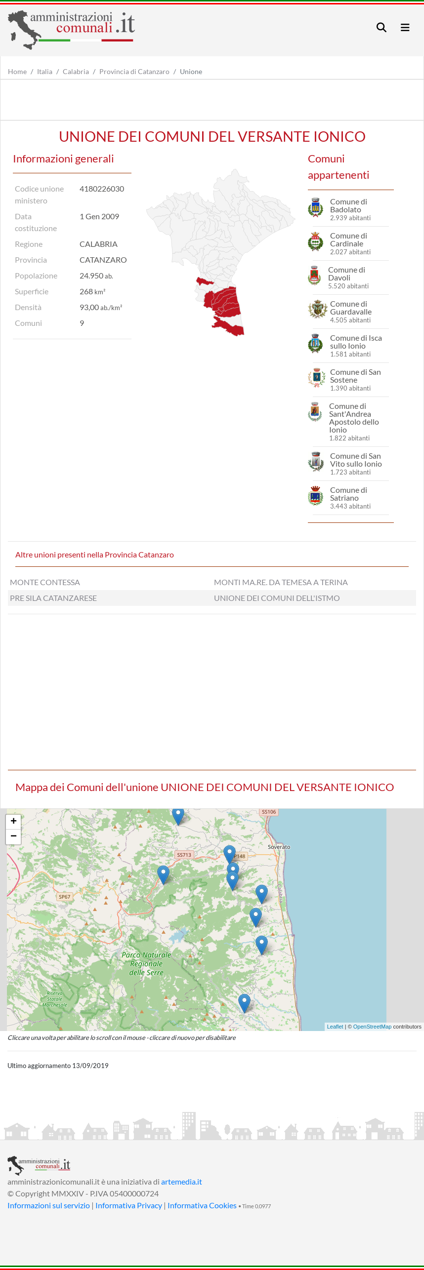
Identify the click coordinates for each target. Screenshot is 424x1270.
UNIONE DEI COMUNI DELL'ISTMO (277, 597)
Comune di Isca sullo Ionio (356, 341)
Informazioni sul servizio (48, 1205)
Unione (191, 71)
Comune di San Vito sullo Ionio (356, 459)
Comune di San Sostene (355, 375)
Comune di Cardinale (348, 239)
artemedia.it (181, 1181)
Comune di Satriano (348, 493)
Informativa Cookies (202, 1205)
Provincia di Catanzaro (134, 71)
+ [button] (13, 822)
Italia (44, 71)
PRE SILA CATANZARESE (53, 597)
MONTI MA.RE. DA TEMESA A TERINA (281, 582)
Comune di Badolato (348, 205)
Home (17, 71)
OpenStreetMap (372, 1027)
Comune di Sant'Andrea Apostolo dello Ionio (354, 417)
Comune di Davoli (346, 273)
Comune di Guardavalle (351, 307)
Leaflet (335, 1027)
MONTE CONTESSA (45, 582)
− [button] (13, 837)
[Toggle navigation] (381, 27)
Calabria (76, 71)
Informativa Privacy (128, 1205)
